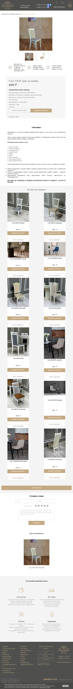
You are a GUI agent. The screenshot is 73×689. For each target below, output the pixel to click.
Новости (5, 650)
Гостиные (24, 648)
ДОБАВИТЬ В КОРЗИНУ (41, 110)
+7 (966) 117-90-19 (41, 5)
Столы (23, 656)
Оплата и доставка (8, 648)
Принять (65, 686)
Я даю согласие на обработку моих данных (44, 663)
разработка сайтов (65, 679)
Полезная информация (6, 655)
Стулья (23, 658)
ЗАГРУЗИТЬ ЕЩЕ (36, 488)
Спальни (24, 646)
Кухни (23, 660)
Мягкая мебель (26, 650)
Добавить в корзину (18, 233)
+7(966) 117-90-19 (64, 656)
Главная (5, 646)
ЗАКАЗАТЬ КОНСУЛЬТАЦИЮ (19, 110)
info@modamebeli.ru (64, 662)
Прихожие (24, 654)
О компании (6, 658)
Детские (23, 652)
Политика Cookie (44, 687)
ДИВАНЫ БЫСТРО (27, 664)
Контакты (5, 660)
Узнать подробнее (18, 240)
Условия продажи (8, 673)
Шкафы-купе (25, 662)
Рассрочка (21, 597)
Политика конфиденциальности (9, 664)
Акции (4, 652)
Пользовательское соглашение (8, 669)
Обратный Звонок (59, 7)
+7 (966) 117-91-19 (41, 7)
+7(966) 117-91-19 (64, 658)
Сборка (21, 621)
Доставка (52, 597)
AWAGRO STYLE (50, 679)
